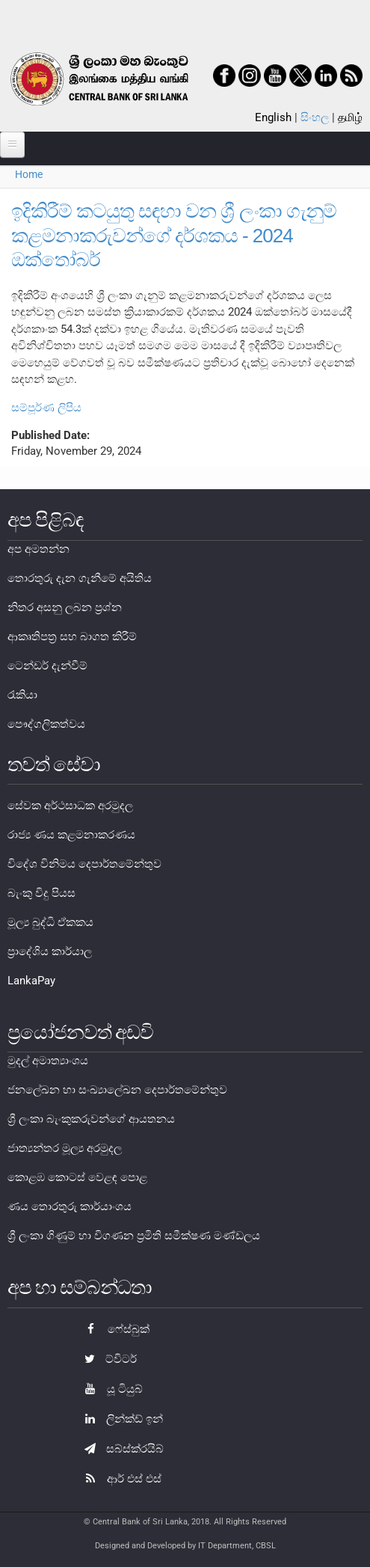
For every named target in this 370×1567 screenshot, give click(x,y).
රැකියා (22, 695)
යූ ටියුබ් (110, 1389)
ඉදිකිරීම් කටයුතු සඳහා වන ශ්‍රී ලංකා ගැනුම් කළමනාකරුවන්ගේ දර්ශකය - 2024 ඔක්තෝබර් (173, 235)
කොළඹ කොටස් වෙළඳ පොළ (77, 1177)
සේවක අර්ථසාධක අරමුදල (70, 805)
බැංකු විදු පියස (41, 893)
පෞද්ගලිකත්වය (46, 724)
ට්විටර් (107, 1359)
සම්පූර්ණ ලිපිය (46, 407)
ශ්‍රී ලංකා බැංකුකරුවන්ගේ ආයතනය (91, 1119)
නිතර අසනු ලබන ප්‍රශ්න (64, 607)
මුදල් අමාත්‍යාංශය (47, 1060)
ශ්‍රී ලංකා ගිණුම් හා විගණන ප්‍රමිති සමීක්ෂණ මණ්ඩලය (133, 1235)
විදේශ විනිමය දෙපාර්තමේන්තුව (84, 864)
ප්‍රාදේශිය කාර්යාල (49, 951)
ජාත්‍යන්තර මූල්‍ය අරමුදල (64, 1148)
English (273, 117)
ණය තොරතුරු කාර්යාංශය (69, 1206)
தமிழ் (350, 117)
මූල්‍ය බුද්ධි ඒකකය (50, 922)
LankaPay (31, 980)
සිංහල (314, 117)
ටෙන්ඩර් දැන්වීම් (47, 665)
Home (29, 174)
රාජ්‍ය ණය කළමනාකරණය (71, 834)
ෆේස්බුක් (113, 1329)
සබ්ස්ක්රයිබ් (120, 1449)
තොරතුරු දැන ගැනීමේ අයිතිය (79, 578)
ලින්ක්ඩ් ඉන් (120, 1419)
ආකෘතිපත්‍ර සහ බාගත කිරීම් (72, 636)
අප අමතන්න (38, 549)
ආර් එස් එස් (119, 1478)
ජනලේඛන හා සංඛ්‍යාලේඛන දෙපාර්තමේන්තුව (117, 1090)
